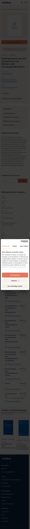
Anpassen (15, 280)
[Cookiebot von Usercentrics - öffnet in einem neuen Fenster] (21, 241)
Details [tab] (15, 246)
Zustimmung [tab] (5, 246)
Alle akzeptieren (15, 275)
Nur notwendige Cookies (15, 286)
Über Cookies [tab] (24, 246)
